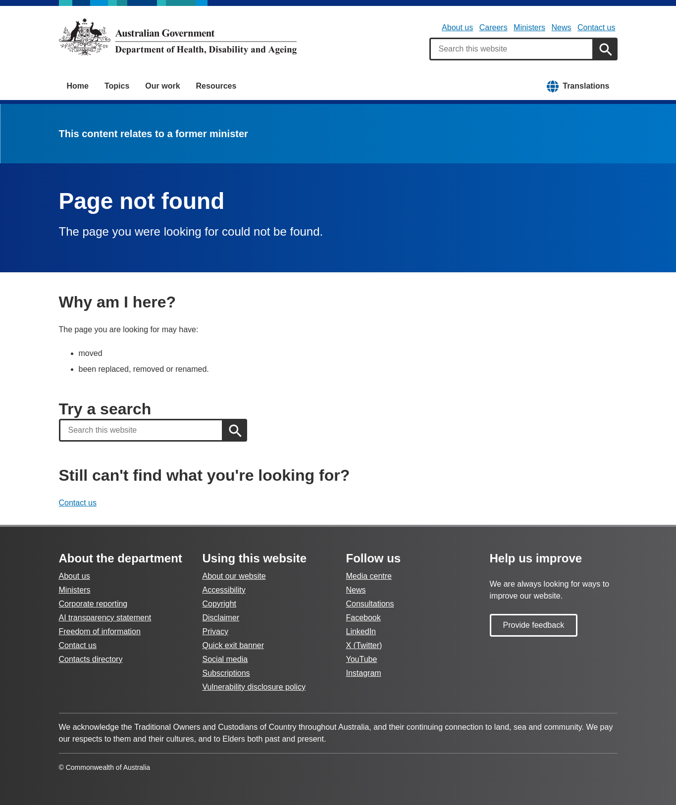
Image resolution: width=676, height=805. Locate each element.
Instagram (363, 673)
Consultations (370, 604)
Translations (586, 86)
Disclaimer (221, 617)
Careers (493, 27)
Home (78, 86)
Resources (216, 86)
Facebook (363, 617)
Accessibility (224, 590)
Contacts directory (91, 659)
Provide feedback (534, 625)
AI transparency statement (105, 617)
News (562, 27)
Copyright (219, 604)
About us (457, 27)
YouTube (361, 659)
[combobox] (511, 49)
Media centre (369, 576)
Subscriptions (226, 673)
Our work (162, 86)
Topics (116, 86)
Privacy (215, 631)
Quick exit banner (233, 645)
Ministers (529, 27)
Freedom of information (100, 631)
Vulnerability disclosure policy (254, 687)
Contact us (596, 27)
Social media (225, 659)
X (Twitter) (364, 645)
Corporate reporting (93, 604)
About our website (234, 576)
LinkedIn (361, 631)
